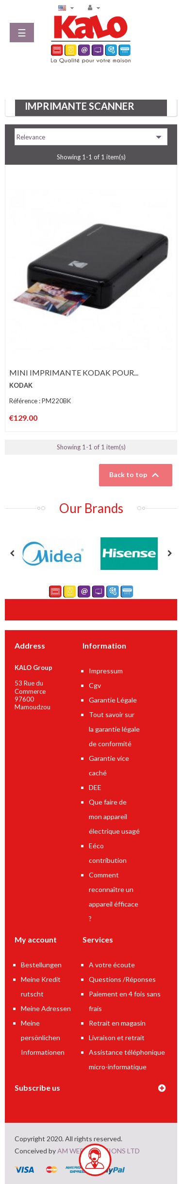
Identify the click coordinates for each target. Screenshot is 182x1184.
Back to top (135, 475)
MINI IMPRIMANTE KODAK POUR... (73, 372)
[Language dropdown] (67, 7)
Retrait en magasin (117, 1023)
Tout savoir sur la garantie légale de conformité (114, 729)
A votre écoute (112, 965)
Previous (12, 553)
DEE (95, 787)
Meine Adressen (46, 1008)
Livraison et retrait (117, 1037)
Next (170, 553)
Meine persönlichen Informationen (43, 1037)
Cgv (95, 685)
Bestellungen (41, 965)
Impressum (106, 671)
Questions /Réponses (122, 979)
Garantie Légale (113, 700)
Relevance (91, 137)
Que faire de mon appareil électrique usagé (114, 816)
